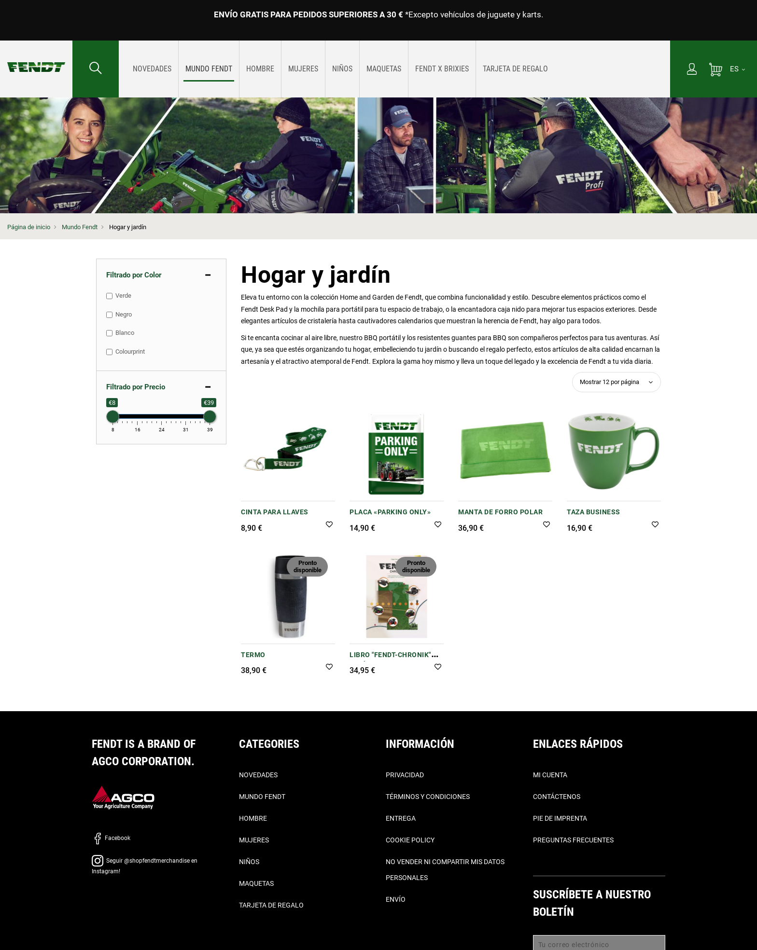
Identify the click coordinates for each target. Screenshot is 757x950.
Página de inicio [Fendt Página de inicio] (28, 227)
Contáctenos (556, 796)
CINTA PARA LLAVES (274, 512)
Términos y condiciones (428, 796)
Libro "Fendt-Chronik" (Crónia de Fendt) (390, 660)
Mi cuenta (550, 775)
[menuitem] (152, 69)
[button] (329, 525)
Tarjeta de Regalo (271, 905)
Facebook (111, 838)
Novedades (258, 775)
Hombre (253, 818)
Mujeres (254, 840)
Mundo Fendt (80, 227)
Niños (249, 862)
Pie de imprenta (560, 818)
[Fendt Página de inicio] (36, 57)
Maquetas (256, 883)
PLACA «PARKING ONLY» (390, 512)
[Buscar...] (95, 69)
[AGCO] (123, 796)
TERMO (253, 655)
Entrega (401, 818)
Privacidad (405, 775)
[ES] (737, 69)
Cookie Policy (410, 840)
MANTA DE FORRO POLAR (500, 512)
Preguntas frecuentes (573, 840)
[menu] (394, 69)
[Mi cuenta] (692, 70)
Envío (396, 899)
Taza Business (593, 512)
